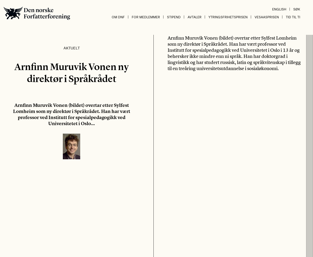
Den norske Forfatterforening (36, 13)
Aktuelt (71, 48)
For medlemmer (146, 17)
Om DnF (118, 17)
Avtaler (194, 17)
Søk (296, 9)
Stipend (174, 17)
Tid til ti (293, 17)
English (279, 9)
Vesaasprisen (267, 17)
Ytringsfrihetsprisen (228, 17)
